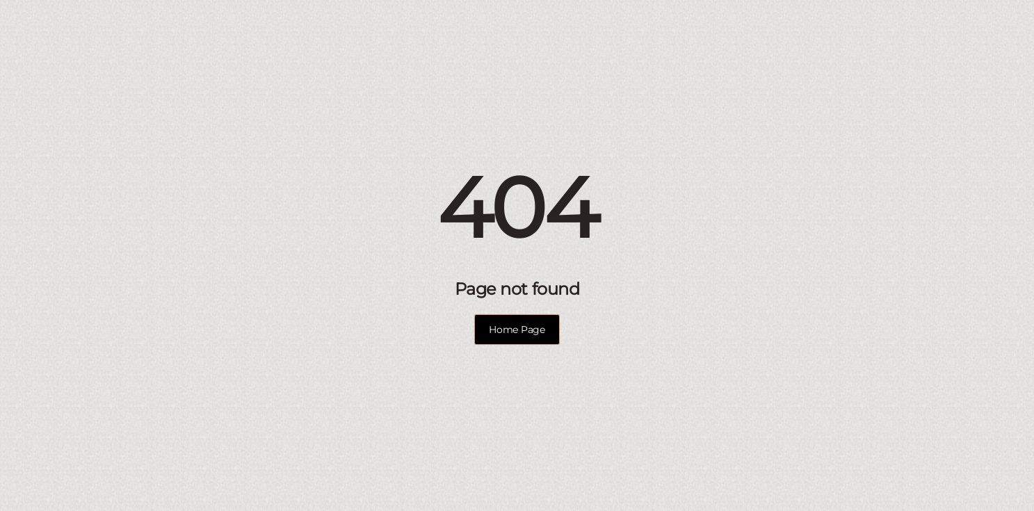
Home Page (516, 329)
